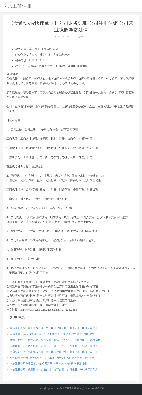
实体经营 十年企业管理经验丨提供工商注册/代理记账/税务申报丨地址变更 (52, 334)
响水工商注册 (17, 6)
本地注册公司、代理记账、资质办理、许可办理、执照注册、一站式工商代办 (54, 346)
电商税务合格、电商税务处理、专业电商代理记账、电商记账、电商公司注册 (54, 328)
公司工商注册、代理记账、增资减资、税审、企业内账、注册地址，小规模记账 (55, 340)
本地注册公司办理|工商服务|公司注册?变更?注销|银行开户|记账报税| (48, 363)
